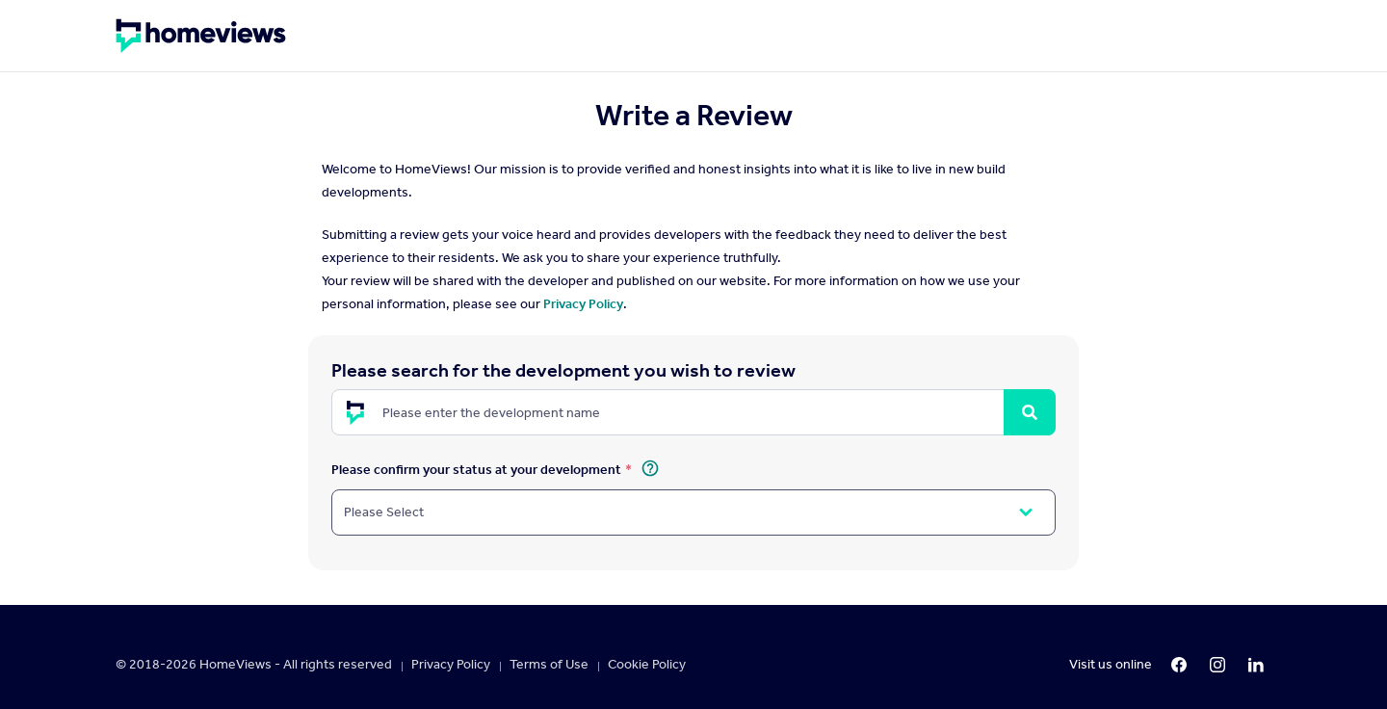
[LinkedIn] (1256, 664)
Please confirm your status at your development (476, 468)
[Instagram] (1217, 664)
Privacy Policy (583, 304)
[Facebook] (1179, 664)
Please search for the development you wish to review (563, 369)
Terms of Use (549, 664)
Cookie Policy (647, 664)
